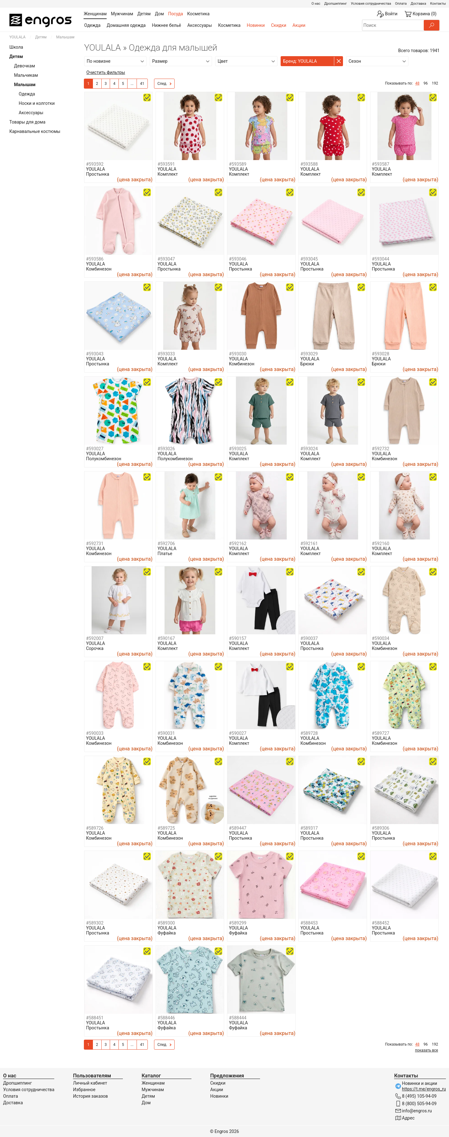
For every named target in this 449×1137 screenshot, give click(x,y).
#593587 (380, 164)
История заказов (90, 1096)
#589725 (166, 828)
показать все (426, 1050)
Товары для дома (27, 122)
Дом (146, 1102)
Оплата (401, 4)
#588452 (380, 922)
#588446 (166, 1017)
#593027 (95, 448)
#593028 (380, 353)
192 (435, 83)
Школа (16, 47)
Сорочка (95, 648)
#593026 (166, 448)
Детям (41, 37)
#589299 (237, 922)
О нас (315, 4)
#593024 (309, 448)
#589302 (95, 922)
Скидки (278, 25)
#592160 (380, 543)
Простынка (97, 174)
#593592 (95, 164)
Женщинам (153, 1083)
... (132, 83)
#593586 (95, 258)
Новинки (256, 25)
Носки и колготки (37, 103)
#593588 (309, 164)
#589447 (237, 828)
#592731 (95, 543)
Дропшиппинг (335, 4)
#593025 (237, 448)
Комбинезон (99, 268)
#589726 (95, 828)
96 (425, 83)
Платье (164, 553)
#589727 (380, 733)
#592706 (166, 543)
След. (164, 83)
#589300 (166, 922)
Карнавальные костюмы (34, 131)
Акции (298, 25)
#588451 (95, 1017)
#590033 (95, 733)
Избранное (84, 1089)
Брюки (307, 363)
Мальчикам (26, 75)
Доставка (418, 4)
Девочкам (24, 65)
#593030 (237, 353)
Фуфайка (166, 932)
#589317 (309, 828)
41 (142, 83)
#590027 (237, 733)
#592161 (309, 543)
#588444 (237, 1017)
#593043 (95, 353)
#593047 (166, 258)
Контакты (438, 4)
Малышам (25, 84)
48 (417, 83)
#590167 (166, 638)
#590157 (237, 638)
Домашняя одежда (126, 25)
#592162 (237, 543)
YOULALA (17, 37)
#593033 (166, 353)
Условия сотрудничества (371, 4)
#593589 (237, 164)
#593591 (166, 164)
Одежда (92, 25)
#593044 (380, 258)
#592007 (95, 638)
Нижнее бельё (166, 25)
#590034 (380, 638)
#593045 (309, 258)
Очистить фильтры (105, 72)
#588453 (309, 922)
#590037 (309, 638)
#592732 (380, 448)
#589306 (380, 828)
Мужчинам (153, 1089)
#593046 (237, 258)
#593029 (309, 353)
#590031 (166, 733)
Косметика (229, 25)
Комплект (167, 174)
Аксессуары (199, 25)
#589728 (309, 733)
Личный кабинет (90, 1083)
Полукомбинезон (103, 458)
